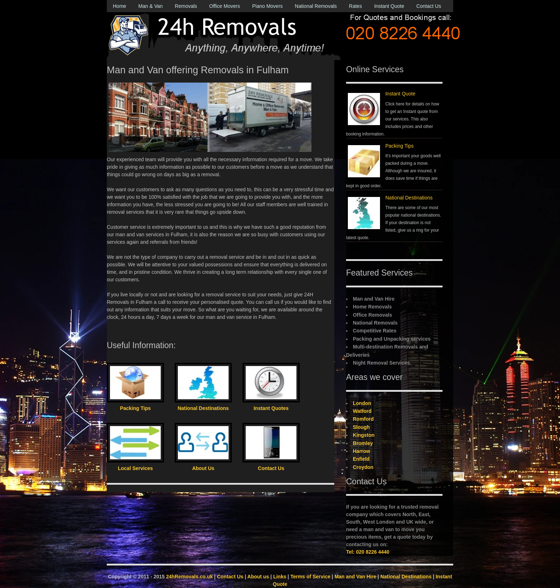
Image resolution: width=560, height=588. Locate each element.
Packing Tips (399, 146)
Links (279, 576)
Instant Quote (389, 6)
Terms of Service (310, 576)
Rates (355, 6)
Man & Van (150, 6)
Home (119, 6)
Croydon (363, 467)
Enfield (361, 459)
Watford (362, 411)
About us (258, 576)
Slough (361, 427)
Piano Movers (267, 6)
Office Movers (224, 6)
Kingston (364, 435)
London (362, 403)
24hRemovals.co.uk (189, 576)
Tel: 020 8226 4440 (367, 552)
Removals (186, 6)
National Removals (316, 6)
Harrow (361, 451)
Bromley (363, 443)
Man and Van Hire (355, 576)
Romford (363, 419)
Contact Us (428, 6)
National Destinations (408, 198)
